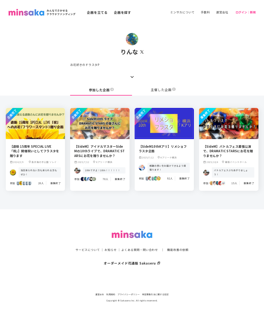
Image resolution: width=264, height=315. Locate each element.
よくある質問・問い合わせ (139, 242)
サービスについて (87, 242)
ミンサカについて (182, 12)
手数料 (205, 12)
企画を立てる (97, 12)
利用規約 (110, 294)
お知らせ (111, 242)
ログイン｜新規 (246, 12)
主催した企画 (163, 89)
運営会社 (222, 12)
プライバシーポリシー (129, 294)
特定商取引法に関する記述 (155, 294)
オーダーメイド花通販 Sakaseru (132, 255)
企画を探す (122, 12)
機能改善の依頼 (178, 242)
